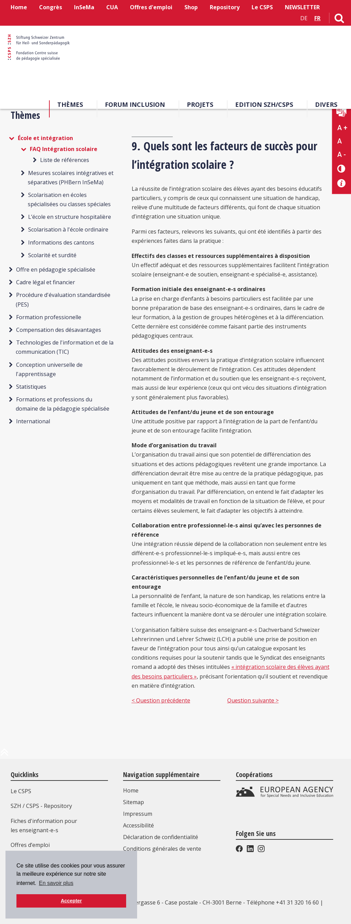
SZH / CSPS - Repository (41, 806)
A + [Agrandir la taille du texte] (342, 128)
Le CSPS (262, 7)
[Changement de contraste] (341, 168)
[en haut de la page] (4, 755)
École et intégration (45, 138)
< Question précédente (161, 700)
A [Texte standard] (339, 141)
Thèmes (70, 106)
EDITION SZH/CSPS (264, 106)
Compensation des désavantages (58, 330)
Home (19, 7)
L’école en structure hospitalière (69, 217)
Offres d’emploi (30, 845)
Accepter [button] (71, 900)
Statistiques (31, 386)
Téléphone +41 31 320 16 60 (282, 902)
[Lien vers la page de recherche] (339, 19)
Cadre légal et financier (45, 282)
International (33, 421)
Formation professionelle (48, 317)
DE (303, 18)
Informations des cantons (61, 242)
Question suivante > (253, 700)
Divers (326, 106)
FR (317, 18)
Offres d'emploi (151, 7)
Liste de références (64, 160)
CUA (112, 7)
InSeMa (84, 7)
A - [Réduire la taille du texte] (341, 154)
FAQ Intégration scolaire (63, 149)
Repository (225, 7)
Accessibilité (139, 825)
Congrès (50, 7)
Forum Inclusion (135, 106)
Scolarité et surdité (52, 255)
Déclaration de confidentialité (161, 837)
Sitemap (134, 802)
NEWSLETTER (302, 7)
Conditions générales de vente (163, 848)
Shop (191, 7)
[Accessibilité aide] (341, 183)
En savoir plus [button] (56, 883)
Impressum (139, 813)
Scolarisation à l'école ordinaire (68, 229)
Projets (200, 106)
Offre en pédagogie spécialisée (55, 269)
